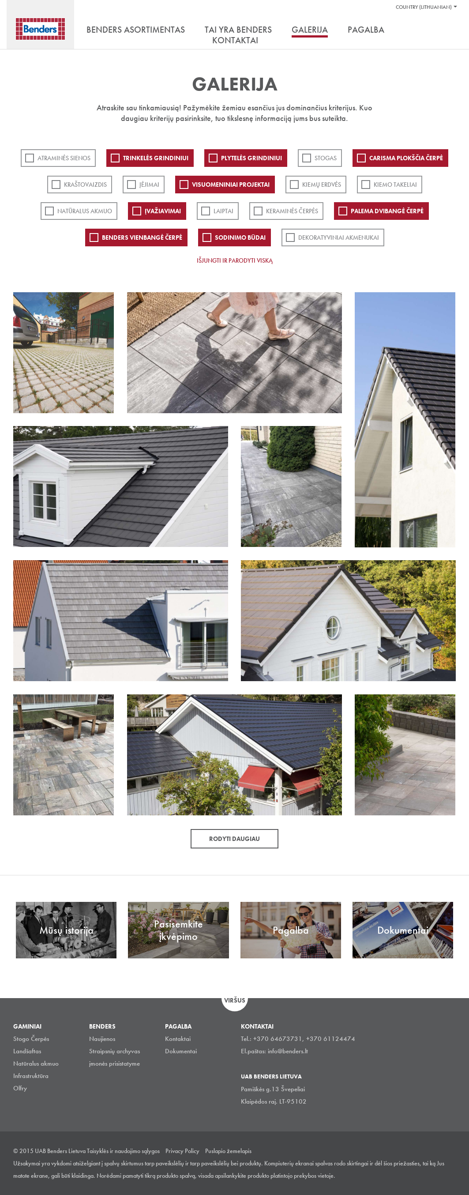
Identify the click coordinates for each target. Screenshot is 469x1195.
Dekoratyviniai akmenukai (338, 237)
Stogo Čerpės (31, 1038)
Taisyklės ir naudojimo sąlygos (123, 1151)
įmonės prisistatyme (114, 1063)
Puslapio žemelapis (228, 1151)
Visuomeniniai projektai (231, 184)
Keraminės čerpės (292, 211)
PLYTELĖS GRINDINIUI (251, 158)
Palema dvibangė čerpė (387, 211)
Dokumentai (181, 1051)
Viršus (234, 1000)
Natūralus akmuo (84, 211)
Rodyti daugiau (234, 839)
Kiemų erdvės (321, 184)
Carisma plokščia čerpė (406, 158)
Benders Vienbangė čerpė (142, 237)
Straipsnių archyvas (114, 1051)
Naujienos (102, 1038)
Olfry (20, 1088)
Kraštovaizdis (85, 184)
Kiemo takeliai (395, 184)
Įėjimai (149, 184)
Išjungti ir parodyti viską (235, 260)
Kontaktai (178, 1038)
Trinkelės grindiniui (155, 158)
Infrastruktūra (31, 1075)
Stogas (326, 158)
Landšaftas (27, 1051)
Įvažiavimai (163, 211)
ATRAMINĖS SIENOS (64, 158)
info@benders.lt (288, 1051)
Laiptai (223, 211)
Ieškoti (449, 30)
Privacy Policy (182, 1151)
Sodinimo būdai (240, 237)
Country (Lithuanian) (424, 7)
